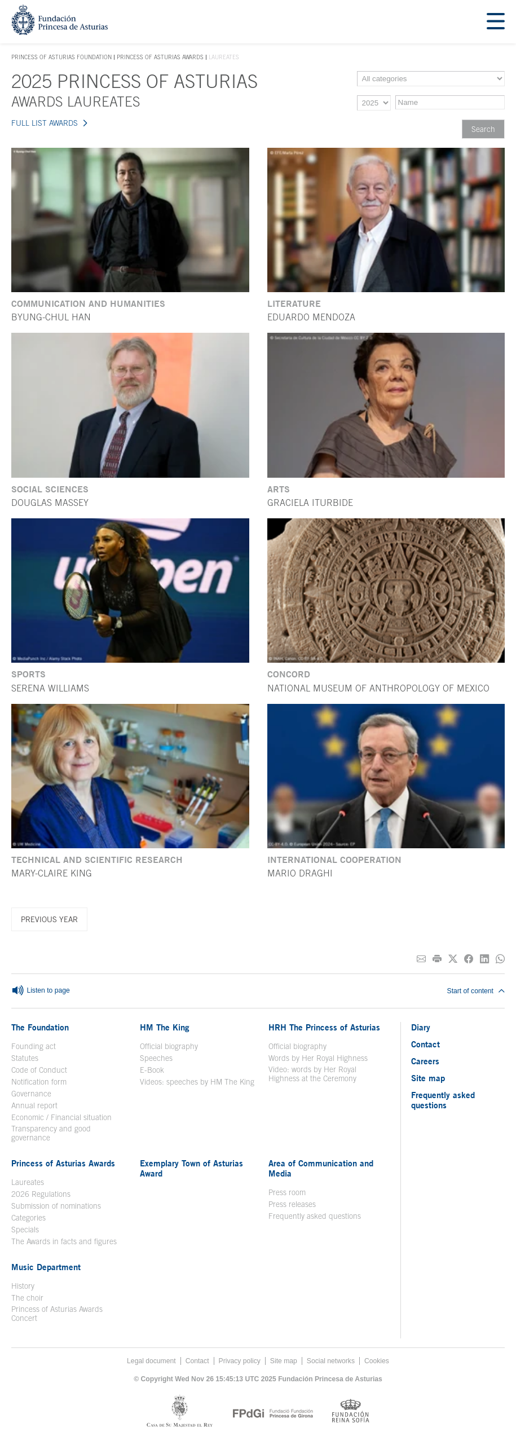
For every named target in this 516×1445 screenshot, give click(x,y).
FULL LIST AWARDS (44, 122)
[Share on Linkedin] (484, 959)
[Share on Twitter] (452, 959)
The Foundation (40, 1027)
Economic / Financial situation (61, 1117)
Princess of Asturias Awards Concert (57, 1314)
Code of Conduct (39, 1069)
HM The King (164, 1027)
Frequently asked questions (314, 1216)
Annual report (34, 1105)
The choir (27, 1297)
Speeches (156, 1058)
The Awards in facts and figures (64, 1241)
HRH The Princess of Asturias (324, 1027)
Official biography (169, 1046)
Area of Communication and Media (320, 1168)
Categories (28, 1217)
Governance (31, 1093)
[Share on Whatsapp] (500, 959)
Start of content (476, 991)
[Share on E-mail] (421, 959)
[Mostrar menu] (496, 22)
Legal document (151, 1361)
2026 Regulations (40, 1194)
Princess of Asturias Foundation (61, 57)
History (22, 1285)
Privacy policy (240, 1361)
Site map (428, 1078)
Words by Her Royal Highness (318, 1058)
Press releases (292, 1204)
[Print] (437, 959)
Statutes (24, 1058)
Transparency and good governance (51, 1133)
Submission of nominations (56, 1205)
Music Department (46, 1267)
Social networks (331, 1361)
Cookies (376, 1361)
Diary (420, 1027)
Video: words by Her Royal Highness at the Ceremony (312, 1074)
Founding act (33, 1046)
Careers (425, 1061)
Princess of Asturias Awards (160, 57)
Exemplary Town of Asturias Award (191, 1168)
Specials (25, 1229)
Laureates (27, 1182)
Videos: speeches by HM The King (197, 1081)
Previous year (49, 919)
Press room (287, 1192)
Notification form (39, 1081)
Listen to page (40, 991)
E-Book (152, 1069)
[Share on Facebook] (468, 959)
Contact (425, 1044)
